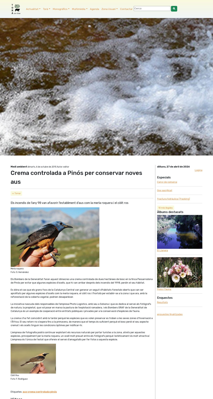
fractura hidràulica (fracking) (173, 199)
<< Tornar (16, 193)
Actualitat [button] (32, 9)
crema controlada (39, 391)
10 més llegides (165, 208)
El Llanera (162, 250)
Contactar (126, 9)
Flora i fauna (164, 289)
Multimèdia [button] (78, 9)
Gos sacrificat (164, 190)
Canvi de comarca (167, 182)
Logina (198, 170)
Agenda (94, 9)
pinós (53, 391)
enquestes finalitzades (170, 314)
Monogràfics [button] (60, 9)
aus (25, 391)
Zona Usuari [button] (108, 9)
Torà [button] (45, 9)
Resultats (162, 302)
